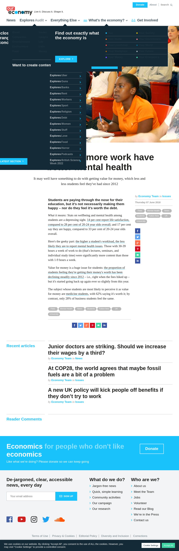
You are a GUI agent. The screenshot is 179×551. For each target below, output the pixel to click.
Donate (140, 4)
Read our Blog (143, 508)
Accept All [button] (168, 545)
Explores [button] (33, 20)
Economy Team (148, 196)
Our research (101, 508)
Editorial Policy (88, 536)
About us (140, 486)
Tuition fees (154, 216)
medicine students (77, 293)
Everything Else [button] (65, 20)
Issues (166, 196)
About (153, 4)
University (141, 221)
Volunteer (140, 503)
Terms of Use (40, 536)
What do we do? (107, 479)
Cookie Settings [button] (150, 545)
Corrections (140, 536)
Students (141, 216)
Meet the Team (144, 491)
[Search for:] (165, 4)
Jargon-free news (104, 486)
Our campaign (102, 503)
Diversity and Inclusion (115, 536)
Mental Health (153, 211)
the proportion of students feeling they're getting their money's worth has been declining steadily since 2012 (86, 272)
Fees (140, 211)
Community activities (106, 497)
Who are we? (145, 479)
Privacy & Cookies (63, 536)
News (11, 20)
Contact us (141, 520)
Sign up (66, 496)
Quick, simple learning (107, 491)
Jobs (137, 497)
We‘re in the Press (146, 514)
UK (166, 216)
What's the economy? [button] (106, 20)
